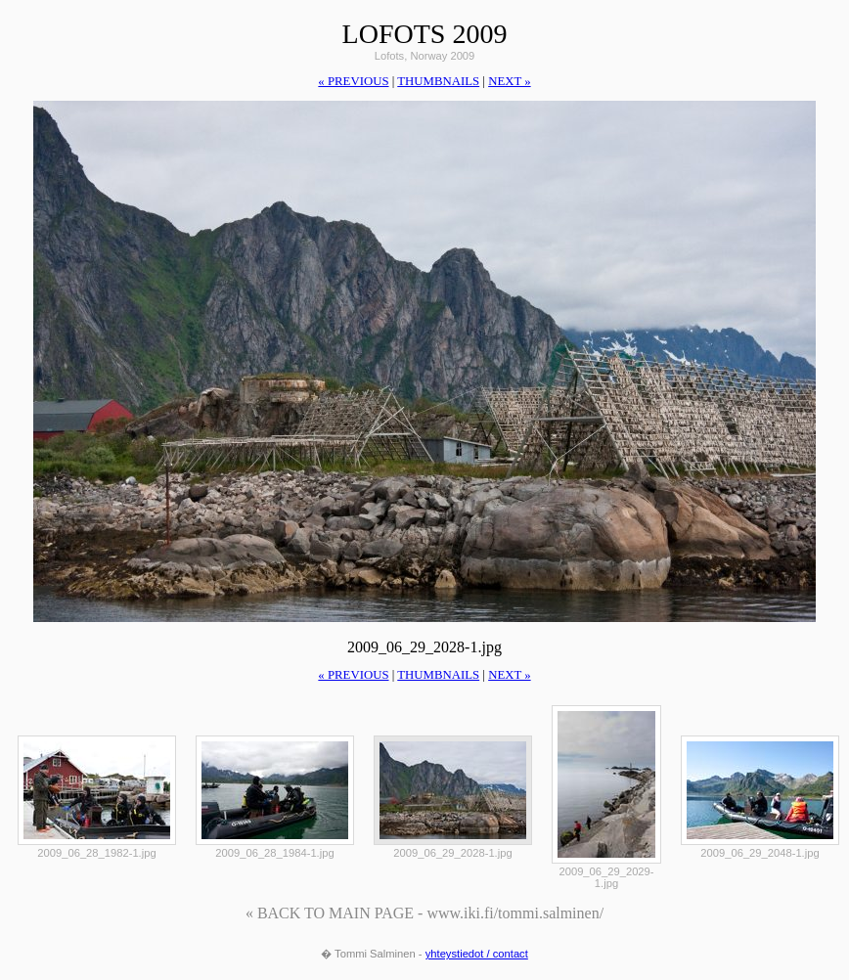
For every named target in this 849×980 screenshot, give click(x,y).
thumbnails (438, 81)
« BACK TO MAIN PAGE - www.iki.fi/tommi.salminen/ (424, 913)
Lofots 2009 (425, 34)
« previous (353, 81)
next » (509, 81)
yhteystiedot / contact (476, 953)
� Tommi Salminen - (373, 953)
